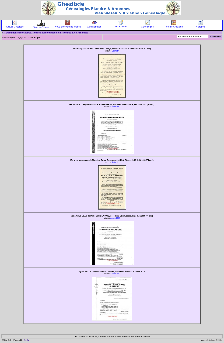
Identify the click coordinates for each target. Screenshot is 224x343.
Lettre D (115, 51)
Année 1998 (115, 218)
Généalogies (147, 25)
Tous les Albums (41, 26)
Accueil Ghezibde (15, 25)
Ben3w (27, 340)
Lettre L (115, 162)
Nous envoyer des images (68, 25)
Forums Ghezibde (174, 25)
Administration (94, 25)
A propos (200, 25)
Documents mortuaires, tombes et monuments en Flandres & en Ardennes (47, 32)
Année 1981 (115, 106)
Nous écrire (121, 25)
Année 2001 (115, 274)
